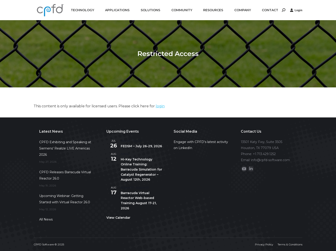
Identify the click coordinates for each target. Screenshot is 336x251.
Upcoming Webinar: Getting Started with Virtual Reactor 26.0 (64, 199)
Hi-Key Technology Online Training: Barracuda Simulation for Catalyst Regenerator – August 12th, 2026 (141, 169)
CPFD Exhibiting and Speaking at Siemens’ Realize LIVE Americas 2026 (65, 148)
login (160, 106)
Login (296, 10)
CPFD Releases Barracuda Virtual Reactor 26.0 (65, 175)
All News (46, 219)
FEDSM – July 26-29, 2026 (141, 146)
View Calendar (118, 218)
